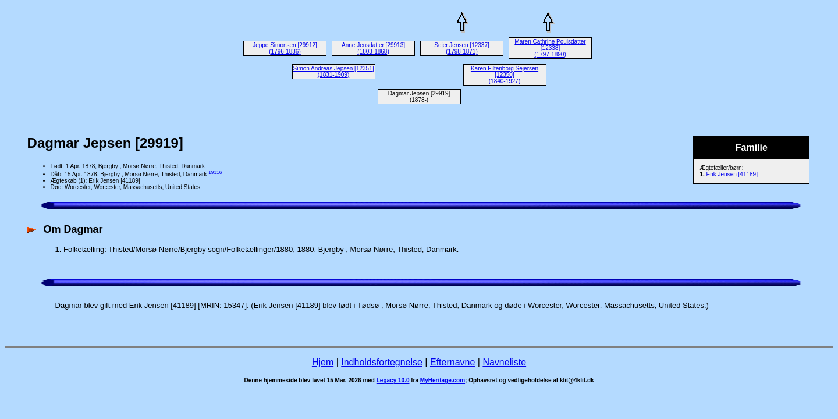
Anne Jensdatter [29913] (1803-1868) (373, 48)
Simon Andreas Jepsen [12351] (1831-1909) (333, 71)
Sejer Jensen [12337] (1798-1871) (461, 48)
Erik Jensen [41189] (732, 174)
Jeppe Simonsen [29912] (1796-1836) (285, 48)
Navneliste (504, 362)
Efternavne (452, 362)
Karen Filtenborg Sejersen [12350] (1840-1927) (504, 74)
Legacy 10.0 (393, 380)
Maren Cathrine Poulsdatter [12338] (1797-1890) (549, 48)
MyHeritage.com (442, 380)
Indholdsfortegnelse (381, 362)
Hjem (322, 362)
